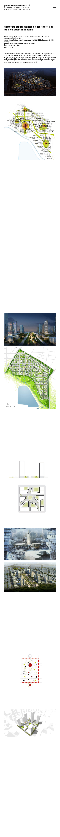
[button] (54, 7)
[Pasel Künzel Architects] (17, 7)
